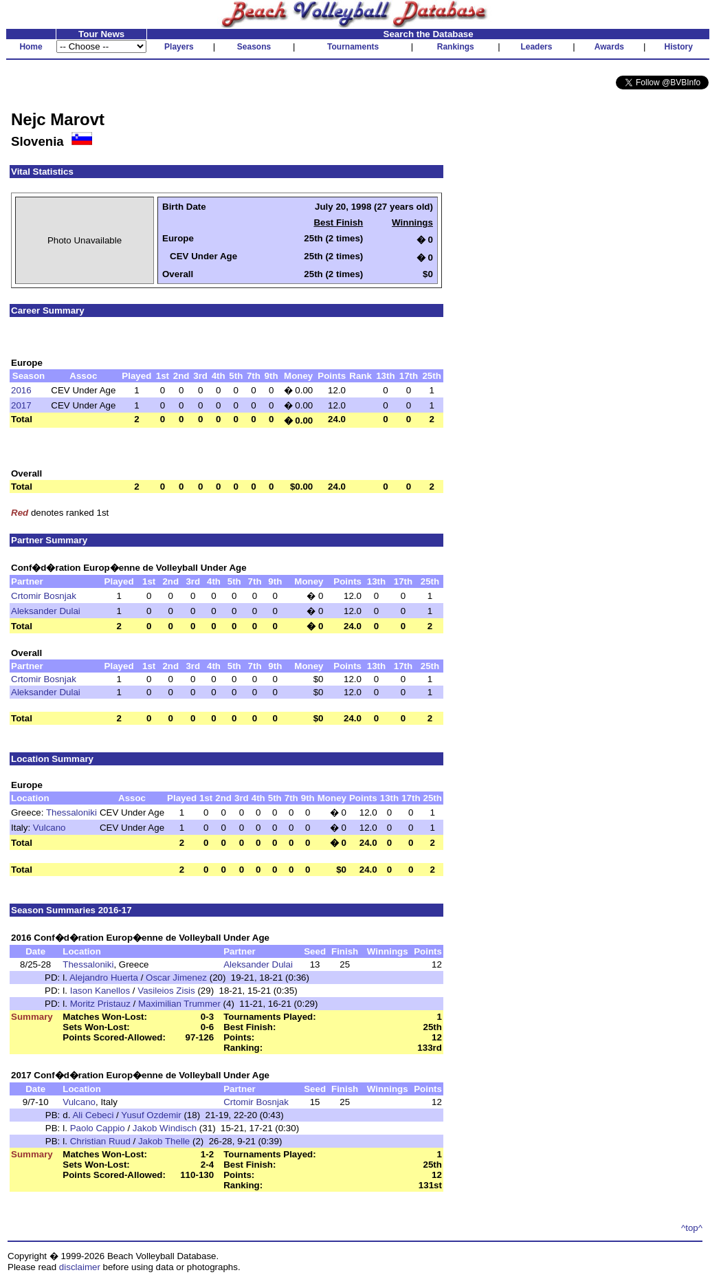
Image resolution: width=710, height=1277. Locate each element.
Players (179, 47)
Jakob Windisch (165, 1128)
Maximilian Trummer (179, 1003)
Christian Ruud (100, 1141)
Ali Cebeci (92, 1115)
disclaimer (79, 1267)
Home (30, 47)
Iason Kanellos (100, 990)
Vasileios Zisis (166, 990)
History (679, 47)
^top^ (691, 1228)
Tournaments (353, 47)
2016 (21, 390)
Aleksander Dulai (45, 611)
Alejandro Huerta (103, 977)
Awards (609, 47)
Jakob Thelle (164, 1141)
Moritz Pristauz (100, 1003)
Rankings (455, 47)
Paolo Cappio (97, 1128)
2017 (21, 405)
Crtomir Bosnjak (43, 596)
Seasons (254, 47)
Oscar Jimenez (176, 977)
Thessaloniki (71, 812)
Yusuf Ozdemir (151, 1115)
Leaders (536, 47)
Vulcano (49, 827)
